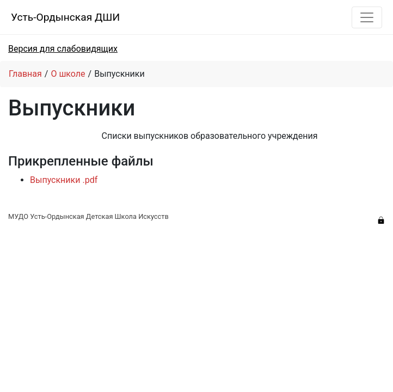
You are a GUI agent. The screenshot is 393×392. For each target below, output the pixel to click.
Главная (25, 74)
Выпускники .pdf (63, 180)
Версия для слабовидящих (63, 49)
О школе (68, 74)
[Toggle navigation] (367, 17)
